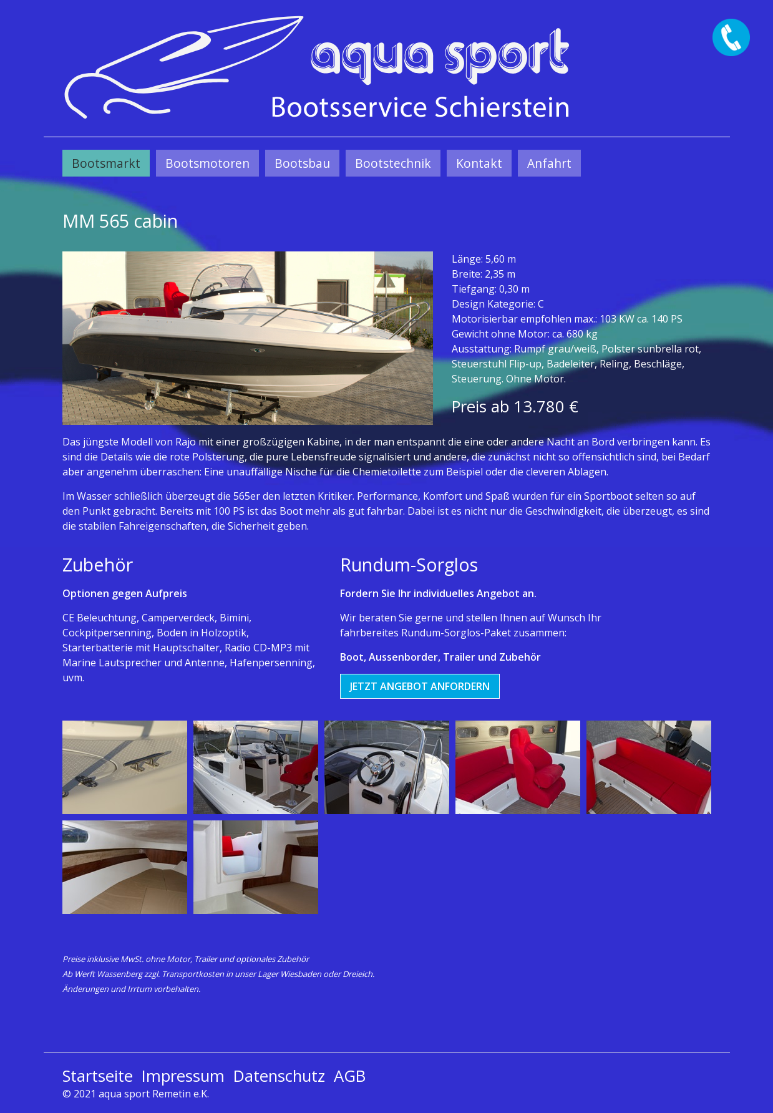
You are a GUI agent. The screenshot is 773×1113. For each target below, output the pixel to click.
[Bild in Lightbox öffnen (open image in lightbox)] (247, 338)
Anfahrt (549, 163)
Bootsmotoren (207, 163)
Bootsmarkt (106, 163)
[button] (420, 686)
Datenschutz (279, 1076)
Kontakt (479, 163)
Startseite (97, 1076)
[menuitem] (106, 163)
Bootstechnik (393, 163)
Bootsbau (302, 163)
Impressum (183, 1076)
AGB (350, 1076)
